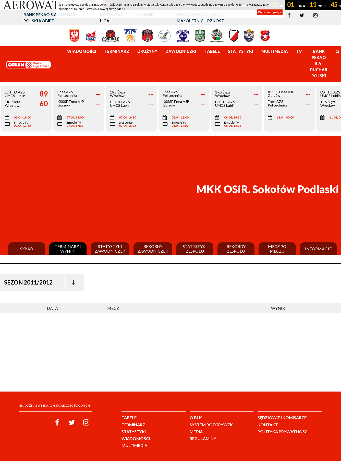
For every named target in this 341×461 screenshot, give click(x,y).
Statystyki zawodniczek (110, 248)
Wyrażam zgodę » (269, 12)
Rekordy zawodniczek (153, 248)
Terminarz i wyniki (68, 248)
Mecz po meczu (277, 248)
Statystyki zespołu (195, 248)
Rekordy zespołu (236, 248)
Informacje (318, 248)
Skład (26, 248)
